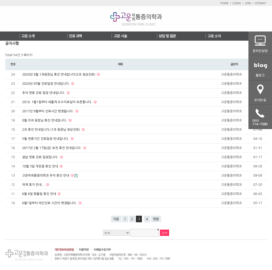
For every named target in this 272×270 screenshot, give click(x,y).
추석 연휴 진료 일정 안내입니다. (44, 92)
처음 (116, 219)
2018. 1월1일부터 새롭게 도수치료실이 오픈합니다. (57, 102)
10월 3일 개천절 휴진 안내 (40, 166)
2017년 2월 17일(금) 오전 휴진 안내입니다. (52, 148)
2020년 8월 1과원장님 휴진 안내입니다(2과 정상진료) (59, 74)
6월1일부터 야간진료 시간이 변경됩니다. (50, 203)
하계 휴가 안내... (34, 184)
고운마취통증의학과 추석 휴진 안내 (46, 175)
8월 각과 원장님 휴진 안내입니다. (45, 120)
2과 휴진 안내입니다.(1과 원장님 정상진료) (51, 129)
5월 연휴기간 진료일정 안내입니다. (46, 138)
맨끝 (156, 219)
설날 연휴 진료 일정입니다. (40, 157)
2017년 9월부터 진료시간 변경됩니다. (48, 111)
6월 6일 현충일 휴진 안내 (39, 193)
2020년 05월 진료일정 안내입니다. (46, 83)
